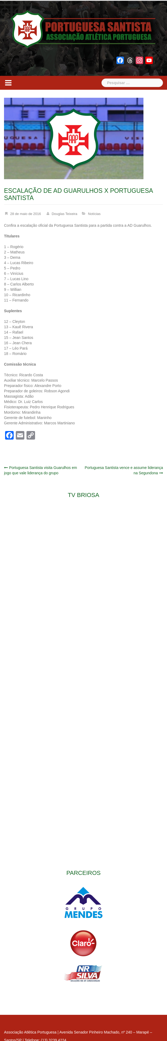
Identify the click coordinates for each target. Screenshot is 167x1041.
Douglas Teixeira (64, 214)
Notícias (94, 214)
